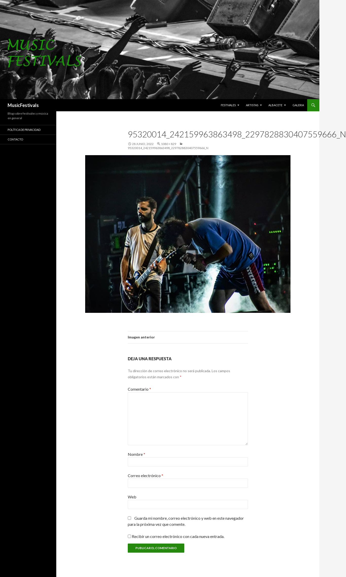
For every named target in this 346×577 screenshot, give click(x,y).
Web (132, 496)
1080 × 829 (168, 144)
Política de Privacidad (24, 129)
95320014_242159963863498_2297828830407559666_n (168, 148)
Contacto (15, 139)
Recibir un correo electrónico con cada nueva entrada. (178, 536)
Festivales (228, 105)
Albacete (275, 105)
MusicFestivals (23, 105)
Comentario (139, 389)
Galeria (298, 105)
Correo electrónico (145, 475)
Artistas (252, 105)
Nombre (136, 454)
